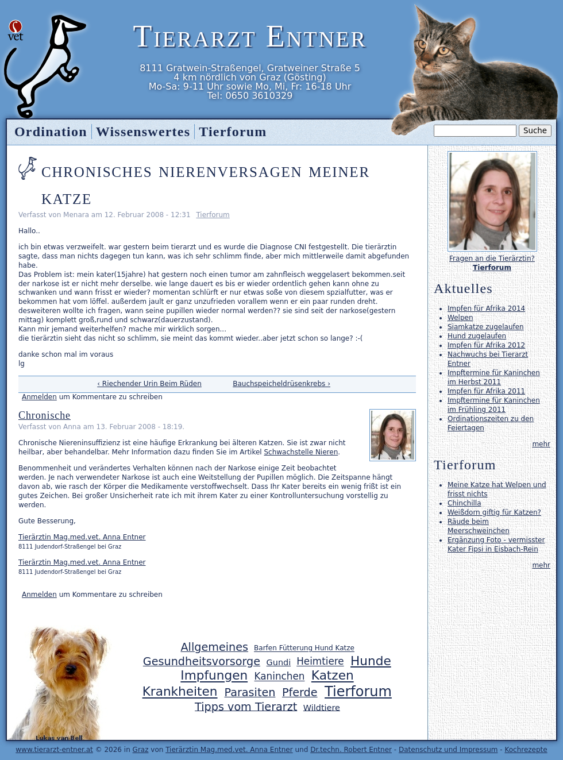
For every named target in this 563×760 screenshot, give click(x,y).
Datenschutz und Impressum (448, 750)
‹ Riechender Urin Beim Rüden (149, 384)
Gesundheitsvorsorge (201, 661)
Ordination (50, 131)
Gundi (279, 662)
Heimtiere (320, 662)
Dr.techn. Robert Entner (351, 750)
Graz (141, 750)
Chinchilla (464, 503)
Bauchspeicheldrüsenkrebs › (281, 384)
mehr (541, 444)
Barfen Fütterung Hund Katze (304, 649)
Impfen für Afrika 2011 (486, 391)
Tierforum (212, 215)
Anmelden (39, 397)
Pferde (300, 692)
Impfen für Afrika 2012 (486, 345)
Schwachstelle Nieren (301, 452)
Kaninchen (279, 676)
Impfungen (214, 676)
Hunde (370, 661)
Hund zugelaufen (477, 336)
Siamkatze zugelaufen (486, 327)
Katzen (332, 676)
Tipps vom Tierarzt (246, 706)
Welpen (460, 318)
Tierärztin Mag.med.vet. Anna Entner (82, 537)
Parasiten (250, 692)
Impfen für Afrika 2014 (486, 308)
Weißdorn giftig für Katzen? (494, 512)
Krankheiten (180, 692)
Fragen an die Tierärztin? (492, 258)
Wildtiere (321, 707)
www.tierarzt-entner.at (54, 750)
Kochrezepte (525, 750)
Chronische (44, 415)
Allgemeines (214, 647)
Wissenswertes (143, 131)
